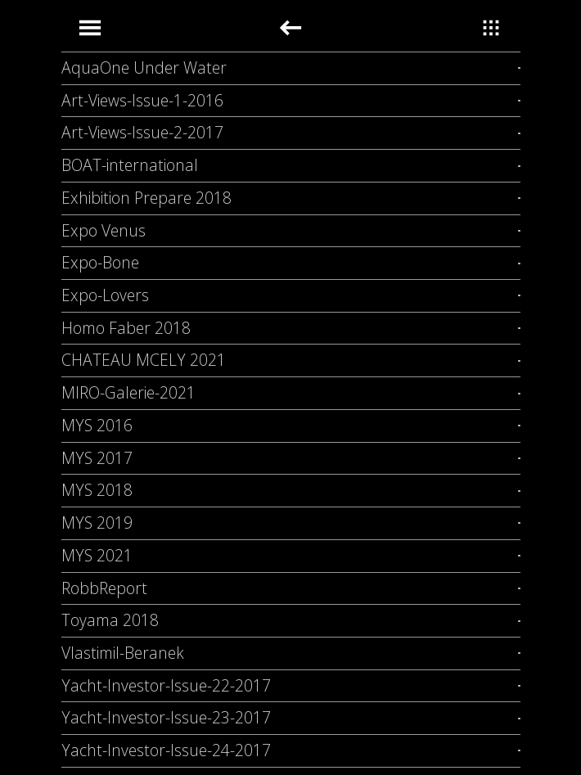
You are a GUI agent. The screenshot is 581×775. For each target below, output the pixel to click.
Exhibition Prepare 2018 (146, 198)
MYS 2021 (97, 555)
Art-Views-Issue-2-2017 (142, 132)
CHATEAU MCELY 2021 (143, 360)
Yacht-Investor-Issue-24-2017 (166, 750)
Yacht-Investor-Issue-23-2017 (166, 717)
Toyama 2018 (110, 620)
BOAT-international (129, 165)
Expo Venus (103, 230)
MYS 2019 (97, 522)
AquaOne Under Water (144, 67)
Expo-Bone (100, 262)
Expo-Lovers (105, 295)
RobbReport (104, 588)
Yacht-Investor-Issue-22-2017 (166, 685)
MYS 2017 (97, 458)
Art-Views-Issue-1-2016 (142, 100)
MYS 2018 (97, 490)
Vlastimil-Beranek (122, 653)
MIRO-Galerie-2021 (128, 392)
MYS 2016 (97, 425)
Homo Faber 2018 (126, 328)
